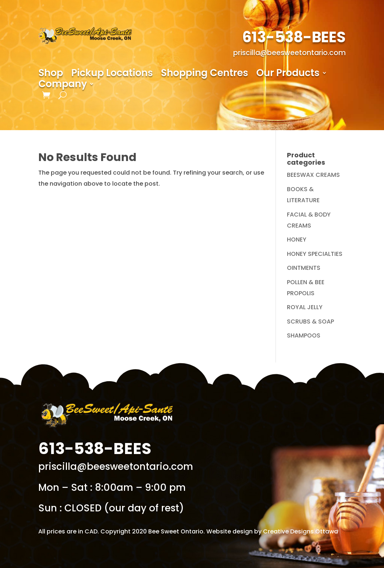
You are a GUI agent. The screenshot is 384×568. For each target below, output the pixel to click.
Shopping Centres (204, 74)
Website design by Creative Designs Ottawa (272, 531)
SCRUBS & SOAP (310, 321)
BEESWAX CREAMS (313, 175)
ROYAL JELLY (305, 307)
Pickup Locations (112, 74)
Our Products (288, 74)
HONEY (296, 239)
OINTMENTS (303, 268)
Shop (50, 74)
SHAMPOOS (303, 335)
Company (62, 85)
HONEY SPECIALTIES (314, 254)
